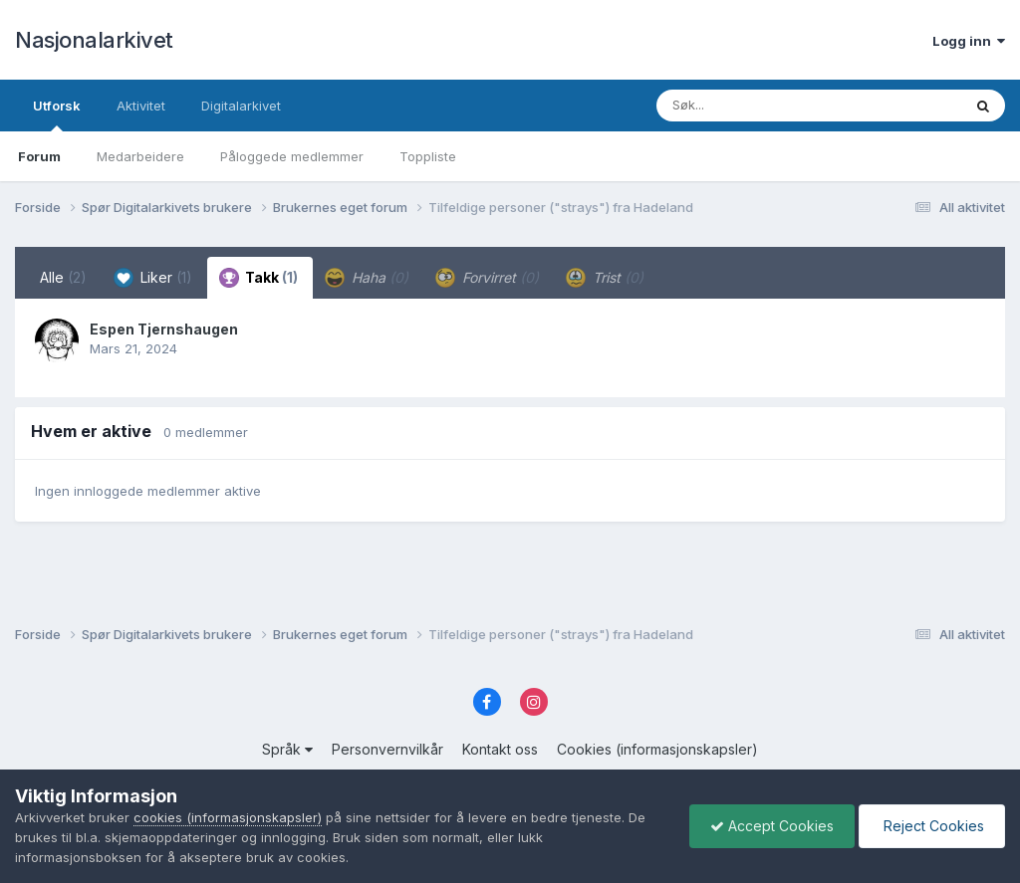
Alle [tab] (63, 277)
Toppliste (427, 156)
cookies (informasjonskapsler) (227, 817)
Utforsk (57, 114)
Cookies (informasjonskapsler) (657, 749)
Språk (287, 749)
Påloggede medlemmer (292, 156)
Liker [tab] (153, 278)
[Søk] (757, 105)
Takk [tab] (258, 278)
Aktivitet (141, 105)
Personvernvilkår (387, 749)
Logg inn (968, 41)
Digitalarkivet (241, 105)
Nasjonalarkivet (94, 40)
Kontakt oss (500, 749)
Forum (39, 156)
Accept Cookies (772, 825)
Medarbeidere (140, 156)
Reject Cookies (932, 825)
